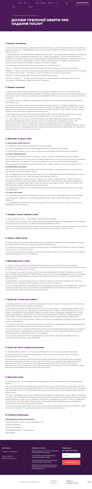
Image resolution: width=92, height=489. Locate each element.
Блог (25, 2)
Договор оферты (54, 482)
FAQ (89, 482)
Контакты (50, 2)
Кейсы (20, 2)
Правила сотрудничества (72, 482)
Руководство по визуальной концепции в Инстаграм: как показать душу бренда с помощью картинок (44, 466)
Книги (37, 2)
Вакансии (43, 2)
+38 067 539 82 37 (82, 3)
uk (56, 2)
